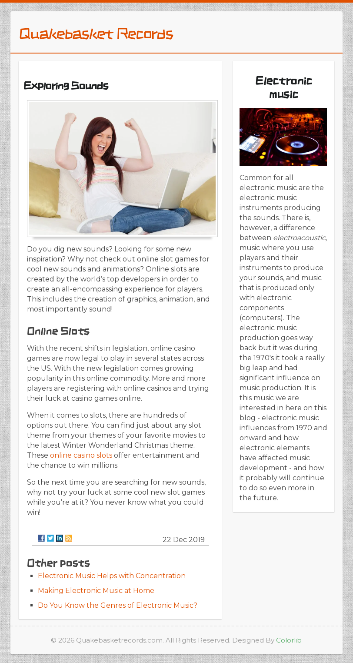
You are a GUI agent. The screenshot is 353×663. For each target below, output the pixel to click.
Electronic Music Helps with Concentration (112, 576)
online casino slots (81, 455)
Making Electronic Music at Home (96, 590)
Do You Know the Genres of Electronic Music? (117, 605)
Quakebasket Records (96, 33)
